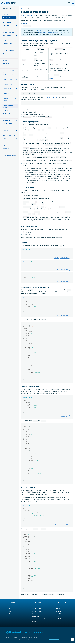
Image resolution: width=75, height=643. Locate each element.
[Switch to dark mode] (69, 2)
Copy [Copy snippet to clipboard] (56, 257)
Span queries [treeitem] (6, 91)
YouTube (58, 613)
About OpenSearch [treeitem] (7, 22)
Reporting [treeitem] (5, 142)
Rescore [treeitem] (5, 103)
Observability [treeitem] (6, 138)
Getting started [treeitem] (7, 25)
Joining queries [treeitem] (7, 88)
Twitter (58, 608)
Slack (9, 613)
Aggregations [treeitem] (6, 113)
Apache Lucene (39, 30)
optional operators (52, 97)
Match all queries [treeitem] (7, 93)
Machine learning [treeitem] (7, 123)
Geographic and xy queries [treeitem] (8, 85)
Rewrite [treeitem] (5, 100)
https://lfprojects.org (54, 639)
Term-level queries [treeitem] (8, 77)
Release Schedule (36, 608)
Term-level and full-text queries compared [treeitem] (9, 73)
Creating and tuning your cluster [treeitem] (9, 39)
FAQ (33, 613)
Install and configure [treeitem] (8, 32)
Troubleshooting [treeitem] (7, 152)
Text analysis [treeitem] (6, 63)
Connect (58, 606)
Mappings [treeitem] (5, 60)
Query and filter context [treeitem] (9, 70)
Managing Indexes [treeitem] (7, 43)
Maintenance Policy (37, 611)
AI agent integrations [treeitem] (8, 127)
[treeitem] (16, 22)
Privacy (34, 621)
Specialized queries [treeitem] (8, 95)
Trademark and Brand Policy (39, 619)
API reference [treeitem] (6, 148)
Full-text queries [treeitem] (7, 79)
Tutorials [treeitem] (5, 29)
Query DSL (23, 8)
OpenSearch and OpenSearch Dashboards (9, 9)
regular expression (27, 15)
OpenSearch (9, 3)
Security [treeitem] (5, 53)
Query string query (54, 78)
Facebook (58, 619)
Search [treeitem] (4, 117)
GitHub (10, 611)
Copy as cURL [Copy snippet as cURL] (64, 257)
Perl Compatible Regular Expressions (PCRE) (51, 32)
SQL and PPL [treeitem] (5, 110)
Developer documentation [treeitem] (9, 155)
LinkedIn (58, 611)
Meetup (58, 616)
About (33, 606)
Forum (9, 608)
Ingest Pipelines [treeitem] (7, 47)
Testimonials (35, 616)
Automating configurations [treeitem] (7, 131)
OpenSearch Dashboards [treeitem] (9, 50)
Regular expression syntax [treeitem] (8, 106)
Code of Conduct (12, 606)
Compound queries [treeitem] (8, 82)
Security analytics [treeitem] (7, 57)
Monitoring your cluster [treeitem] (9, 135)
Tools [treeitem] (4, 145)
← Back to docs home (8, 14)
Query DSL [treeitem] (5, 67)
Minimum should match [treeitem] (9, 98)
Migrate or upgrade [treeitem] (8, 35)
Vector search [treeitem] (6, 120)
